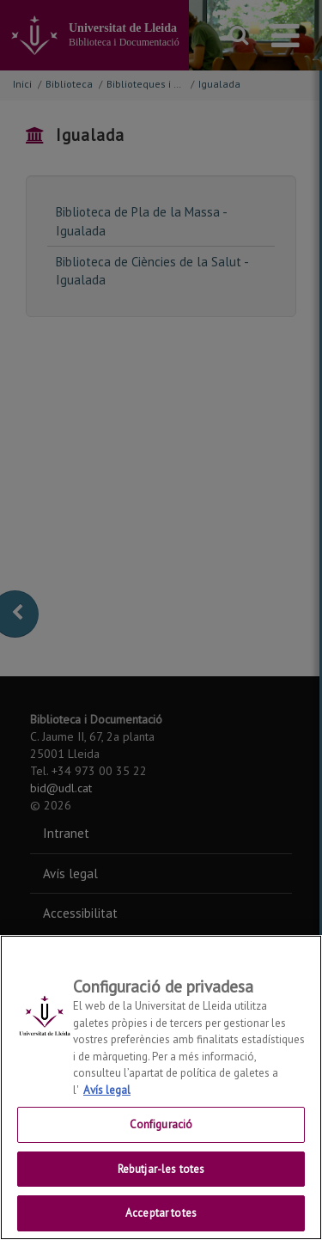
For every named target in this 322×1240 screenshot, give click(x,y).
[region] (161, 1087)
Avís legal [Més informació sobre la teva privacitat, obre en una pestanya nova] (107, 1090)
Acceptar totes (161, 1213)
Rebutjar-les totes (161, 1169)
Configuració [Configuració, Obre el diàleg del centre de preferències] (161, 1124)
